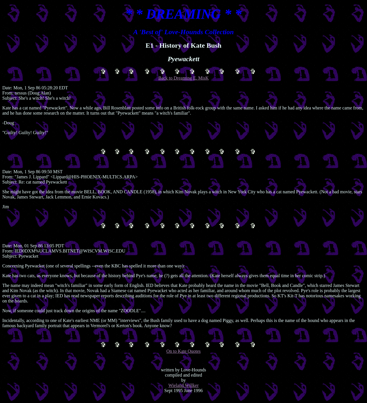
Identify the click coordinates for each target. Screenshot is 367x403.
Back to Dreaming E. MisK (183, 75)
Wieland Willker (183, 390)
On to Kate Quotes (183, 353)
